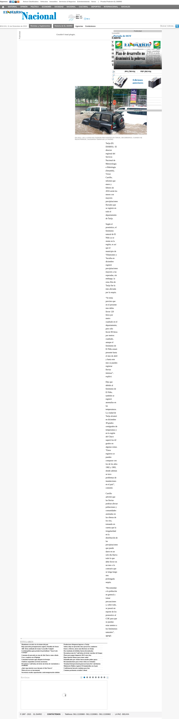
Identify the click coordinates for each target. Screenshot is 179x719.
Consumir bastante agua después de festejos (35, 659)
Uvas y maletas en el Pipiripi (30, 657)
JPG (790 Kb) (129, 71)
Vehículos (44, 1)
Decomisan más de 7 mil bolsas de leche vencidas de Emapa (83, 653)
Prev (81, 677)
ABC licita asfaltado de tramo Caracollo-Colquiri (37, 649)
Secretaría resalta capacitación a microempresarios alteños (40, 672)
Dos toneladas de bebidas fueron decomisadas (78, 651)
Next (107, 677)
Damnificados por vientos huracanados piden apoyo (80, 659)
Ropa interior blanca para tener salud (76, 657)
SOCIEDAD (58, 7)
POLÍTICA (35, 7)
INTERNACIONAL (111, 7)
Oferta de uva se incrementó (30, 670)
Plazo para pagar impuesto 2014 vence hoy (77, 655)
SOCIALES (125, 7)
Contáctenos (90, 26)
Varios (93, 1)
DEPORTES (96, 7)
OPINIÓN (23, 7)
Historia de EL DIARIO (64, 26)
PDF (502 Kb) (145, 71)
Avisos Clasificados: (31, 1)
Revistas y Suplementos (40, 26)
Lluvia (72, 18)
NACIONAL (71, 7)
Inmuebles (54, 1)
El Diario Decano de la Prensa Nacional (32, 16)
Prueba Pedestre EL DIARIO (111, 1)
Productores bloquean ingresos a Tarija (76, 644)
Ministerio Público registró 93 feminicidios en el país (81, 666)
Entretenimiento (83, 1)
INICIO (3, 7)
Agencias (79, 26)
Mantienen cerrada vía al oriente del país (34, 644)
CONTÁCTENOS (54, 714)
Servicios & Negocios (67, 1)
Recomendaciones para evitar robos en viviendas (79, 661)
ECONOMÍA (46, 7)
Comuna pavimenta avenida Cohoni (75, 670)
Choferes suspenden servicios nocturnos (34, 661)
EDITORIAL (12, 7)
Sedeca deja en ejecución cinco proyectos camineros (80, 646)
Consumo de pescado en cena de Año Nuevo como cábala (39, 655)
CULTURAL (83, 7)
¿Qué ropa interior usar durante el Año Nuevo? (36, 668)
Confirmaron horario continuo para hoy (77, 668)
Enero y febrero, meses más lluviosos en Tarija (79, 649)
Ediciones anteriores (137, 81)
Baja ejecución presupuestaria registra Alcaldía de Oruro (40, 646)
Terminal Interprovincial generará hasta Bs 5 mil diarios (82, 664)
